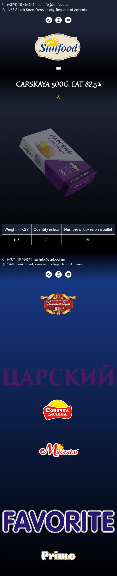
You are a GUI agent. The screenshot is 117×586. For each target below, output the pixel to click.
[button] (58, 68)
